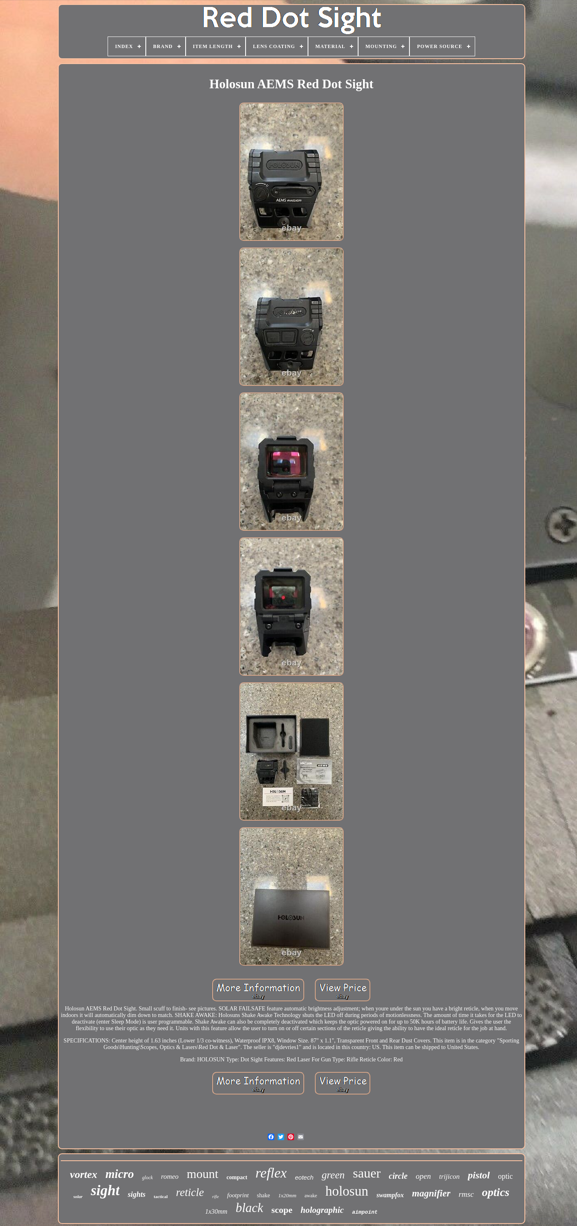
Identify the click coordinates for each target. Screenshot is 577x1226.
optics (496, 1192)
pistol (479, 1175)
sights (136, 1194)
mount (202, 1173)
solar (78, 1196)
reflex (271, 1172)
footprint (238, 1195)
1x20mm (287, 1195)
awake (311, 1195)
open (423, 1176)
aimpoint (364, 1212)
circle (398, 1175)
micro (120, 1173)
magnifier (431, 1193)
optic (505, 1176)
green (333, 1174)
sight (105, 1190)
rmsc (466, 1194)
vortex (83, 1174)
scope (281, 1210)
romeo (170, 1176)
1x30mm (216, 1211)
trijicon (449, 1176)
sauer (367, 1173)
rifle (215, 1196)
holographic (322, 1210)
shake (263, 1195)
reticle (190, 1192)
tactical (161, 1196)
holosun (346, 1191)
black (249, 1208)
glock (147, 1177)
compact (237, 1177)
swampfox (390, 1195)
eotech (304, 1177)
